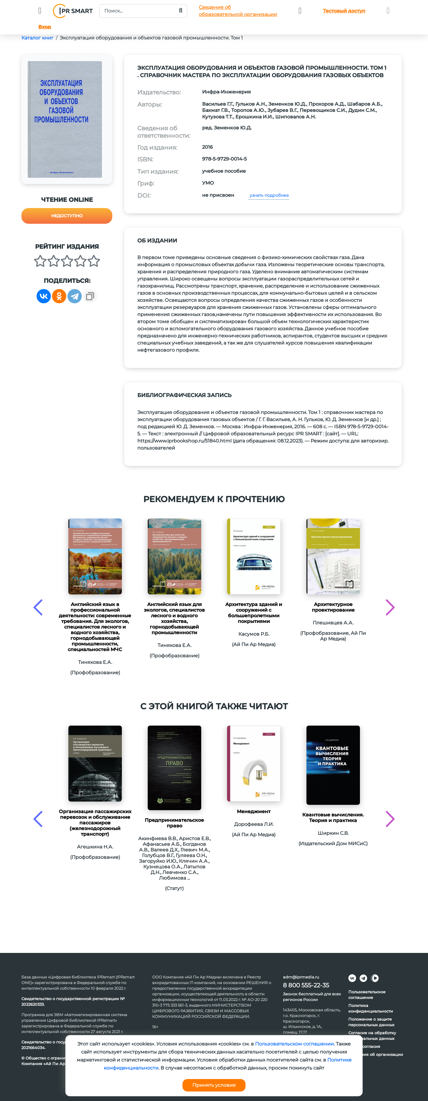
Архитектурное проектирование (333, 607)
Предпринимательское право (174, 823)
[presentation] (38, 607)
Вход (44, 27)
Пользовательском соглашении (294, 1044)
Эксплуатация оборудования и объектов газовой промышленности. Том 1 (151, 38)
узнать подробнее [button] (268, 195)
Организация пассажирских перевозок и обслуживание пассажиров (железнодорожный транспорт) (95, 823)
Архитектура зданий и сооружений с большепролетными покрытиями (253, 613)
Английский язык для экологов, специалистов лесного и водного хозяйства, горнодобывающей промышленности (174, 618)
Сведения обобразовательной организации (238, 10)
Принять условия (214, 1085)
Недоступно (67, 215)
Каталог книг (37, 38)
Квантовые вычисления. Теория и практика (333, 817)
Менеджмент (253, 811)
